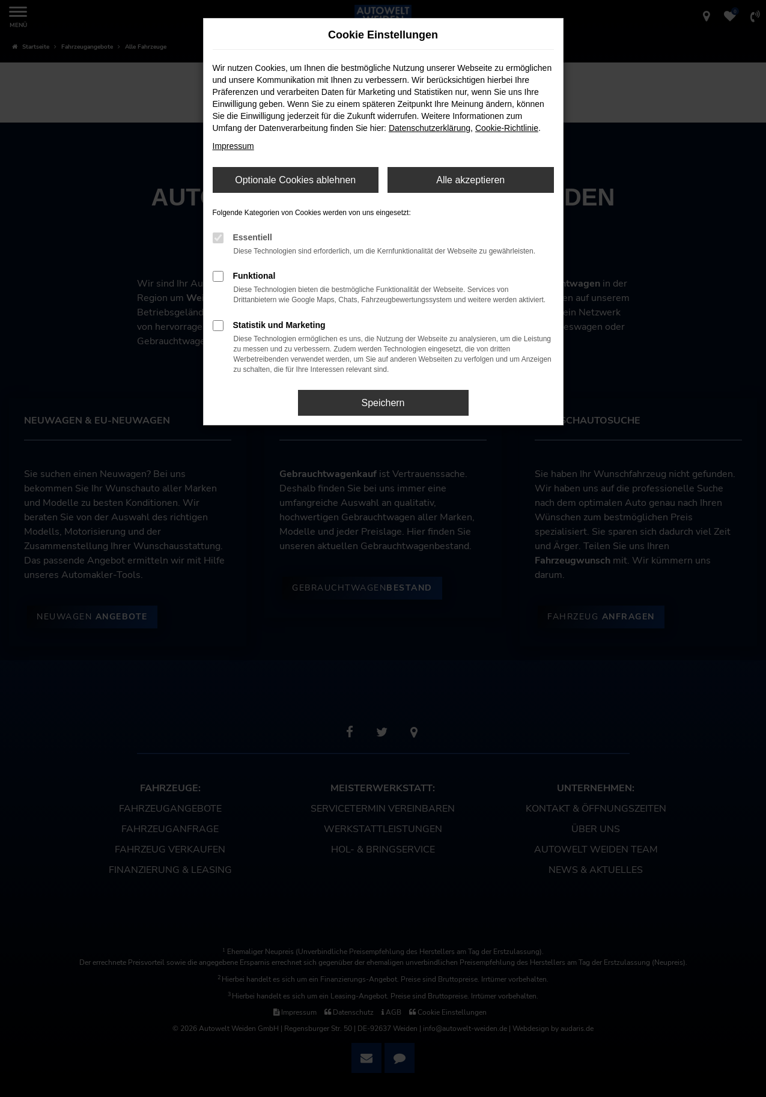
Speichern (382, 403)
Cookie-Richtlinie (506, 128)
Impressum (233, 146)
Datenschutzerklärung (429, 128)
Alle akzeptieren (470, 180)
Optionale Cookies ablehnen (295, 180)
